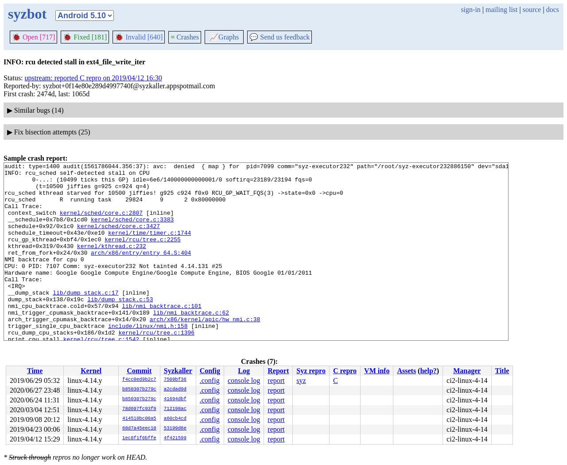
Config (210, 370)
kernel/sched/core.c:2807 (101, 223)
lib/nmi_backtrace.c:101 (161, 335)
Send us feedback (279, 37)
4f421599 (175, 438)
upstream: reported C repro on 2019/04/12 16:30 (93, 78)
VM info (376, 370)
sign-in (470, 9)
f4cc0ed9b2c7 (139, 380)
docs (552, 9)
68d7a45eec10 (139, 429)
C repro (345, 370)
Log (244, 370)
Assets (406, 370)
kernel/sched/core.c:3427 (118, 239)
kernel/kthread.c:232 (111, 263)
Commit (139, 370)
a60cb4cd (175, 419)
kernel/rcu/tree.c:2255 (143, 255)
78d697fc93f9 (139, 409)
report (276, 380)
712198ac (175, 409)
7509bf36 (175, 380)
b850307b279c (139, 389)
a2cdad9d (175, 389)
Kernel (91, 370)
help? (428, 370)
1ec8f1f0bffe (139, 438)
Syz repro (311, 370)
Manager (467, 370)
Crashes (185, 37)
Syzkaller (178, 370)
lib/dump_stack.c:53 (120, 327)
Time (35, 370)
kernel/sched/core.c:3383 (132, 231)
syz (301, 380)
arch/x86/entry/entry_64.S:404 (141, 271)
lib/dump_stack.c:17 (85, 319)
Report (278, 370)
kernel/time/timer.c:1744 (149, 247)
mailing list (501, 9)
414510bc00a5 (139, 419)
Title (502, 370)
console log (244, 380)
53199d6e (175, 429)
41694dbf (175, 399)
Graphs (224, 37)
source (532, 9)
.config (210, 380)
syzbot (27, 14)
